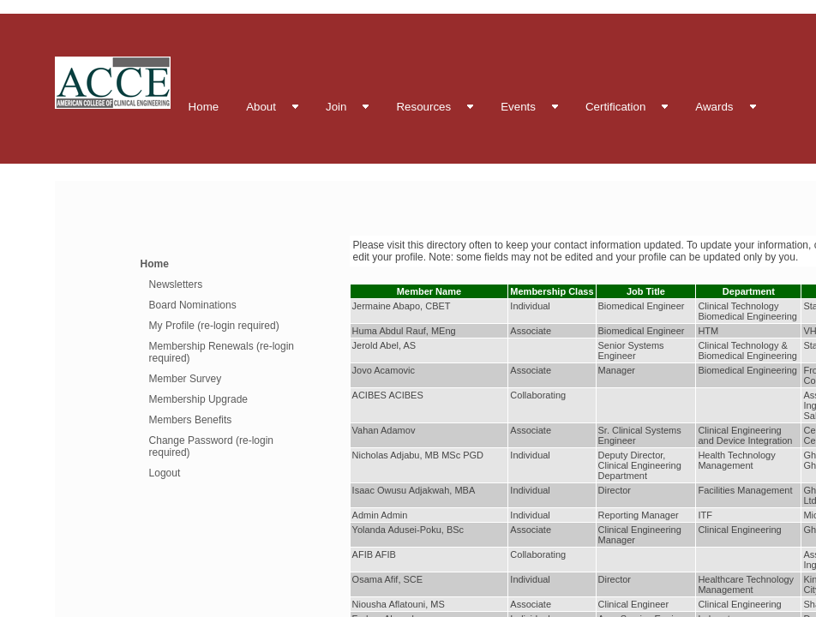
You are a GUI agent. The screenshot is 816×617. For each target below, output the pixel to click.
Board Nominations (193, 305)
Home (155, 264)
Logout (165, 473)
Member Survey (185, 379)
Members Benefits (190, 420)
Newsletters (176, 285)
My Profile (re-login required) (214, 326)
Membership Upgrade (198, 399)
